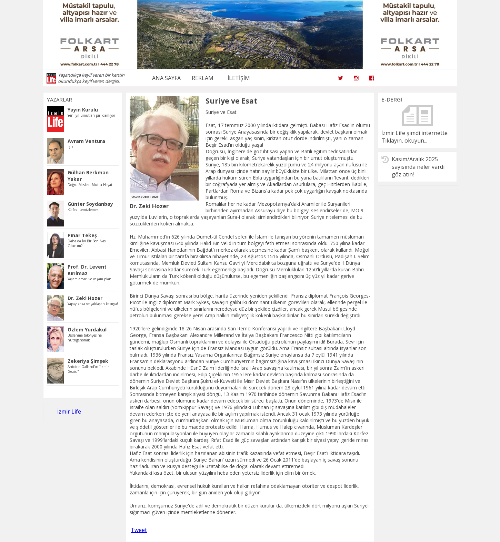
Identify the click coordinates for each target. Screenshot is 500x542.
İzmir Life (69, 411)
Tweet (139, 530)
